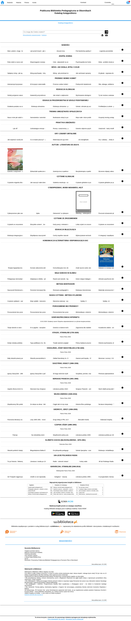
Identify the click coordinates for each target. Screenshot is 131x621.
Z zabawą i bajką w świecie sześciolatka (88, 489)
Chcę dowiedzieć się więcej (56, 619)
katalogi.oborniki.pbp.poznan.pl (34, 594)
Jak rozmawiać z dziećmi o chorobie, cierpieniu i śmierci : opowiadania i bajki (71, 492)
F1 (116, 2)
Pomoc (26, 2)
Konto (34, 2)
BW (92, 2)
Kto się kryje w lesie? (84, 487)
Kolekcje (44, 35)
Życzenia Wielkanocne (32, 548)
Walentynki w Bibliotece (33, 569)
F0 (113, 2)
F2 (121, 2)
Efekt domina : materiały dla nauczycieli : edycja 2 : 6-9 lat (92, 494)
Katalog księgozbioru (65, 23)
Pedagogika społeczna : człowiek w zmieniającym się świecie (42, 489)
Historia (18, 2)
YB (97, 2)
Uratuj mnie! (81, 492)
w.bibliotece (56, 526)
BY (101, 2)
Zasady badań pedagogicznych (35, 487)
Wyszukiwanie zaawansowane (32, 35)
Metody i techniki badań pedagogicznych (37, 494)
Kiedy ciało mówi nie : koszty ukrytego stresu (64, 494)
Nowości (10, 2)
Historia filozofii (31, 490)
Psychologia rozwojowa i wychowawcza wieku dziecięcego (41, 492)
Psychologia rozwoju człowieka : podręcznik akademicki (66, 490)
